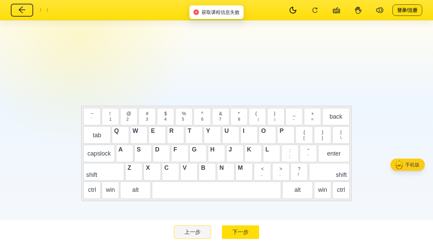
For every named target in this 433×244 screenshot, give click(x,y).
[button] (407, 165)
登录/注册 (407, 10)
